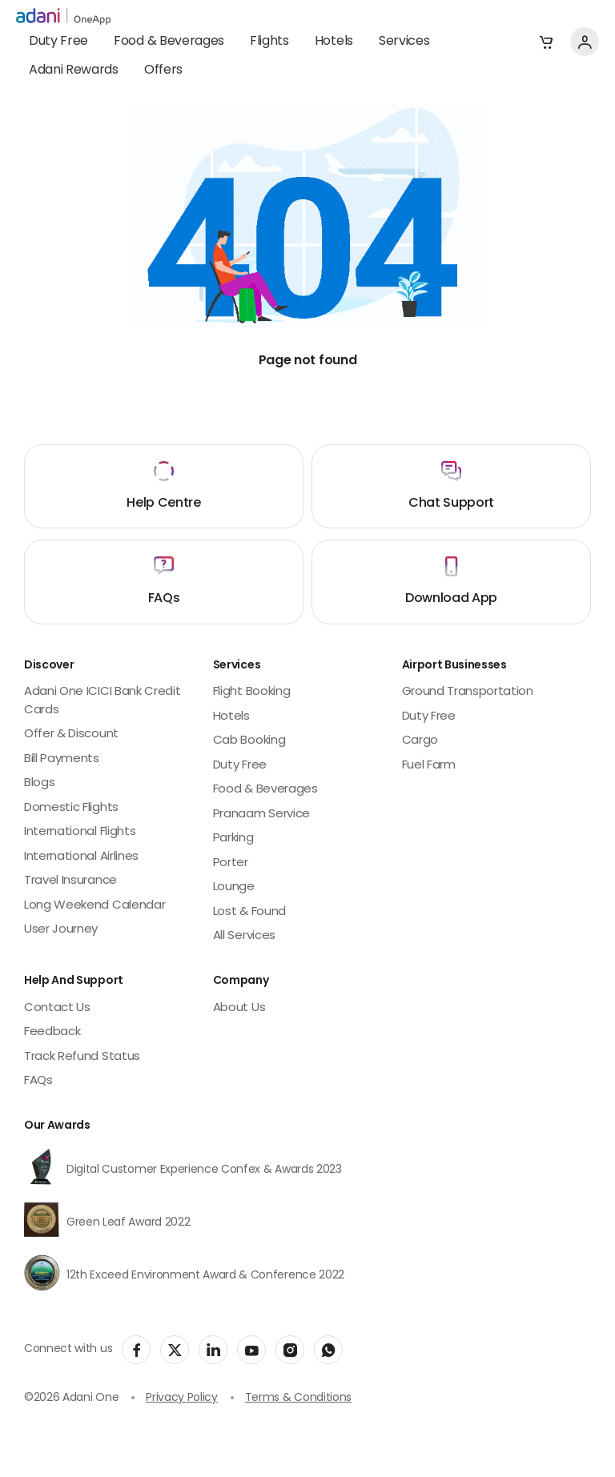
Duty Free (58, 41)
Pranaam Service (261, 815)
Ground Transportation (467, 692)
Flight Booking (252, 692)
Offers (163, 70)
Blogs (39, 783)
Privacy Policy (182, 1398)
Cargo (420, 741)
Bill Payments (61, 759)
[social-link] (136, 1349)
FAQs (38, 1081)
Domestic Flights (71, 808)
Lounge (234, 887)
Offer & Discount (71, 734)
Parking (233, 839)
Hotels (334, 41)
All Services (244, 936)
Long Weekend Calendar (94, 906)
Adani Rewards (74, 70)
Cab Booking (249, 741)
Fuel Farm (429, 766)
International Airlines (81, 857)
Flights (269, 41)
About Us (239, 1008)
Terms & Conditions (298, 1398)
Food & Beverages (169, 41)
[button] (546, 41)
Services (404, 41)
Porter (230, 863)
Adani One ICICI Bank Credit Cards (102, 701)
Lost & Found (249, 912)
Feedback (52, 1032)
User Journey (61, 930)
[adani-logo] (63, 16)
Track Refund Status (82, 1057)
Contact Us (57, 1008)
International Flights (79, 832)
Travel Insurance (70, 881)
